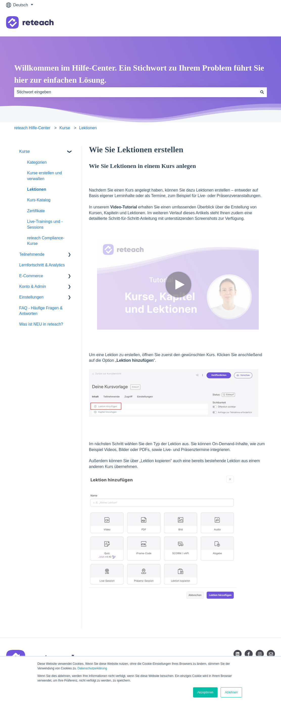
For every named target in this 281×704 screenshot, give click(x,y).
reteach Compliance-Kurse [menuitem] (45, 241)
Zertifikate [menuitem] (36, 211)
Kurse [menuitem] (24, 151)
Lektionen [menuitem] (36, 189)
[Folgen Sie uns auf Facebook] (249, 654)
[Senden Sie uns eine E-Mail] (271, 654)
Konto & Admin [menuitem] (32, 286)
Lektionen (88, 128)
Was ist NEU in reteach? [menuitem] (41, 324)
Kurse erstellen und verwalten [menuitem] (44, 176)
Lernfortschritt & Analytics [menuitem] (42, 265)
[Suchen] (262, 92)
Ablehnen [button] (231, 692)
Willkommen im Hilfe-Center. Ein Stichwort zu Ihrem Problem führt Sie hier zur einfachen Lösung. (139, 73)
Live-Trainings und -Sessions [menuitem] (45, 224)
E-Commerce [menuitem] (31, 276)
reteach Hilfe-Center (32, 128)
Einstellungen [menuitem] (31, 297)
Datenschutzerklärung (92, 668)
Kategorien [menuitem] (36, 162)
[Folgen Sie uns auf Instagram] (260, 654)
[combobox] (135, 92)
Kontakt (263, 23)
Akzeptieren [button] (205, 692)
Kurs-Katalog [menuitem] (39, 200)
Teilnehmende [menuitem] (31, 254)
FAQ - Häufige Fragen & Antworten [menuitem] (41, 311)
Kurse (64, 128)
